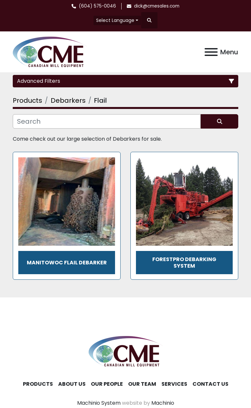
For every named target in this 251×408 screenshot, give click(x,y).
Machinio (162, 403)
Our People (107, 384)
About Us (72, 384)
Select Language (115, 20)
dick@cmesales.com (156, 6)
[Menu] (211, 52)
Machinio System (99, 403)
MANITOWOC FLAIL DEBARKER (67, 262)
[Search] (107, 121)
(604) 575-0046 (97, 6)
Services (174, 384)
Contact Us (210, 384)
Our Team (142, 384)
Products (38, 384)
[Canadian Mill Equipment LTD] (125, 351)
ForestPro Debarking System (184, 262)
